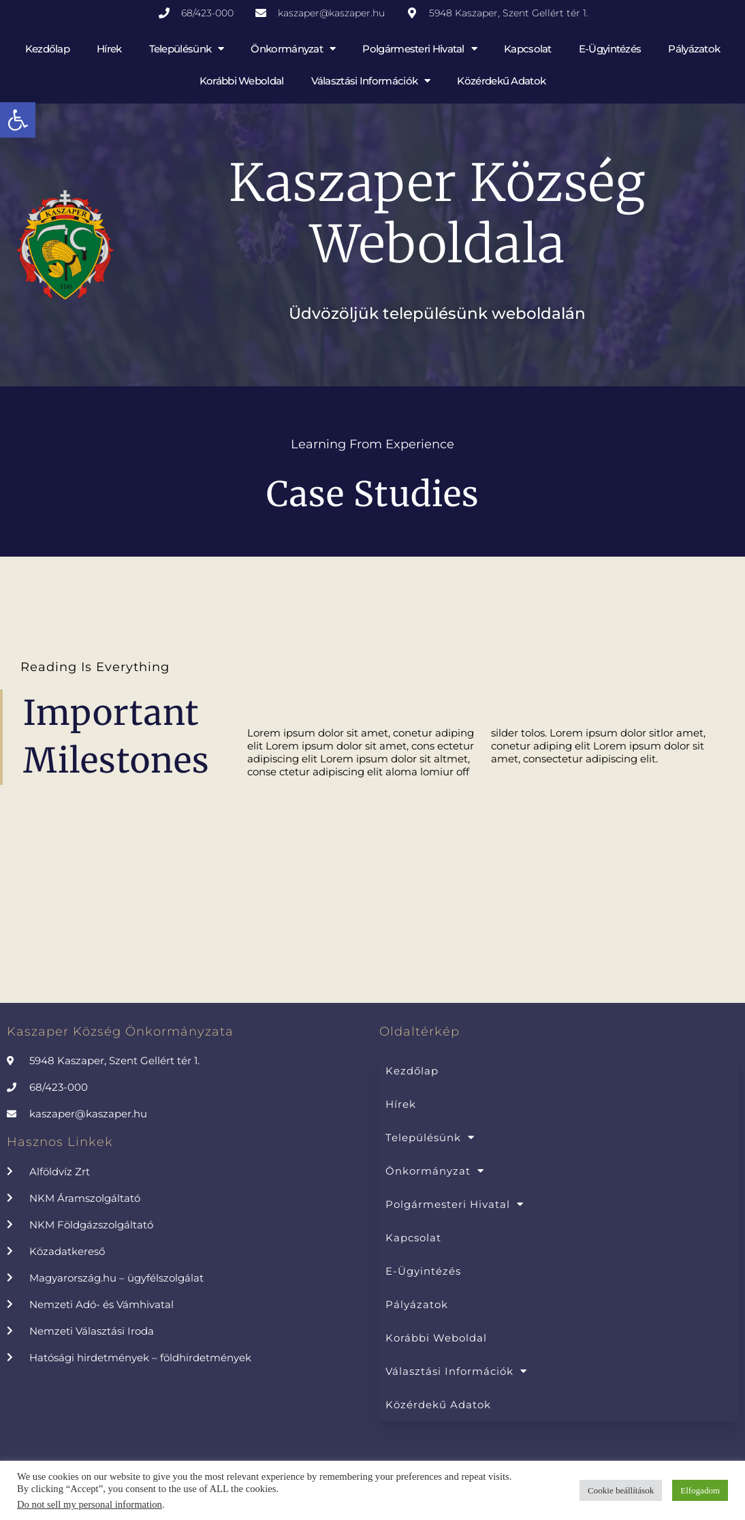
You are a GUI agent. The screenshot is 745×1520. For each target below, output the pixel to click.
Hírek (109, 48)
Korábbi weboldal (242, 80)
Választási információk (370, 81)
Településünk (186, 49)
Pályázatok (694, 48)
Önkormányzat (293, 49)
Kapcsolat (528, 48)
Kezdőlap (47, 48)
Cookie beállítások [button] (621, 1490)
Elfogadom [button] (700, 1490)
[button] (17, 120)
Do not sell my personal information (89, 1504)
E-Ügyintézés (610, 48)
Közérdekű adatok (501, 80)
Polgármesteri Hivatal (419, 49)
